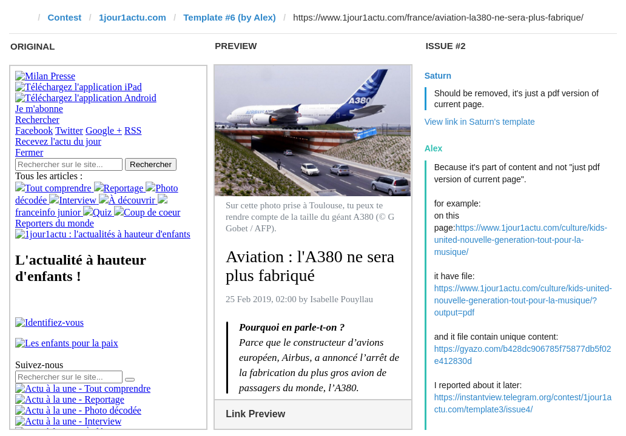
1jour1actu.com (132, 17)
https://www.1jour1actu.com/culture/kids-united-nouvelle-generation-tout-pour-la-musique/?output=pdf (523, 300)
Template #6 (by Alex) (229, 17)
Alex (434, 148)
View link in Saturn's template (480, 122)
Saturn (438, 76)
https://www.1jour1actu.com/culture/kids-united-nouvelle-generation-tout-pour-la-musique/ (521, 240)
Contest (65, 17)
